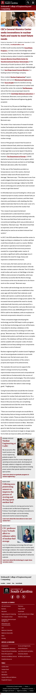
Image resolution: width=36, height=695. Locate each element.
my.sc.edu (4, 672)
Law (3, 627)
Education (4, 611)
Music (3, 635)
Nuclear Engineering (17, 77)
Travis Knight (9, 83)
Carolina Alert (5, 666)
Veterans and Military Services (9, 656)
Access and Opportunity (24, 646)
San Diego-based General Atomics (17, 70)
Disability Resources (7, 659)
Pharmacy (20, 606)
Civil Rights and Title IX (8, 690)
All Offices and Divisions (24, 656)
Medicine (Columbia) (7, 630)
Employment (5, 646)
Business (4, 609)
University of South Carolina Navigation (33, 2)
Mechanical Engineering (23, 80)
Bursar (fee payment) (7, 654)
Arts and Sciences (6, 606)
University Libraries (23, 654)
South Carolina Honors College (26, 614)
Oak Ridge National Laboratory (22, 94)
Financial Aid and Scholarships (9, 651)
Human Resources (22, 648)
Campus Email (5, 669)
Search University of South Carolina (28, 2)
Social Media (19, 583)
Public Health (21, 609)
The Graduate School (7, 616)
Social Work (21, 611)
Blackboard (4, 674)
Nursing (3, 638)
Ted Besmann (27, 88)
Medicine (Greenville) (7, 633)
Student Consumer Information (11, 688)
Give (13, 583)
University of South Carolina (15, 686)
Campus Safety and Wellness (9, 677)
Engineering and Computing (9, 614)
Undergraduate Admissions (8, 648)
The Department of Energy (16, 156)
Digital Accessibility (22, 690)
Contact (9, 583)
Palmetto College (22, 616)
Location (3, 583)
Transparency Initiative (27, 688)
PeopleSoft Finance (7, 680)
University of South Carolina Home (9, 2)
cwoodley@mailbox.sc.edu (17, 44)
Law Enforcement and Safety (25, 651)
